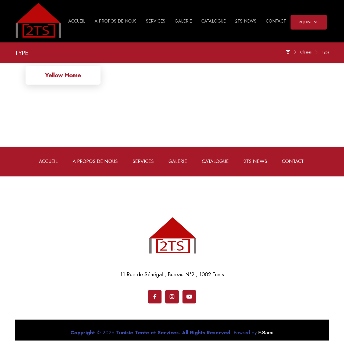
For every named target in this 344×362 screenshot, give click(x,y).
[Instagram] (172, 296)
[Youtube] (189, 296)
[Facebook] (155, 296)
